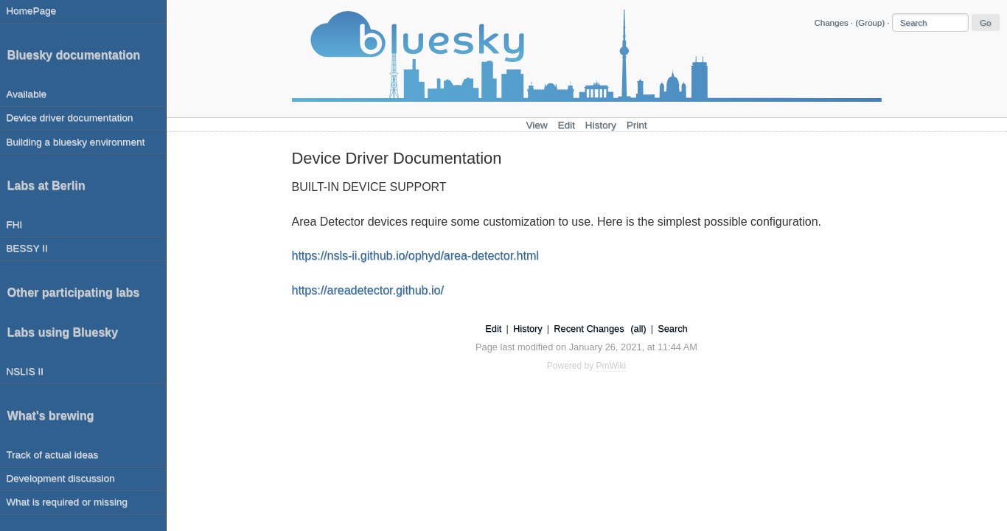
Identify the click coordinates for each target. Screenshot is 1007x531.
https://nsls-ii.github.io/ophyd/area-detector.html (415, 255)
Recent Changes (589, 328)
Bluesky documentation (73, 55)
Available (26, 94)
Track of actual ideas (52, 454)
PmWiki (611, 366)
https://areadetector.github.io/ (368, 290)
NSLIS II (24, 371)
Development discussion (60, 478)
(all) (638, 328)
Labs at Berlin (46, 185)
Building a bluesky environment (75, 142)
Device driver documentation (69, 117)
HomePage (31, 10)
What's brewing (50, 415)
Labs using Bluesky (62, 332)
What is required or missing (67, 501)
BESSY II (26, 248)
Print (637, 125)
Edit (565, 125)
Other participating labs (73, 292)
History (600, 125)
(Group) (870, 22)
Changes (831, 22)
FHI (14, 224)
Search (673, 328)
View (536, 125)
